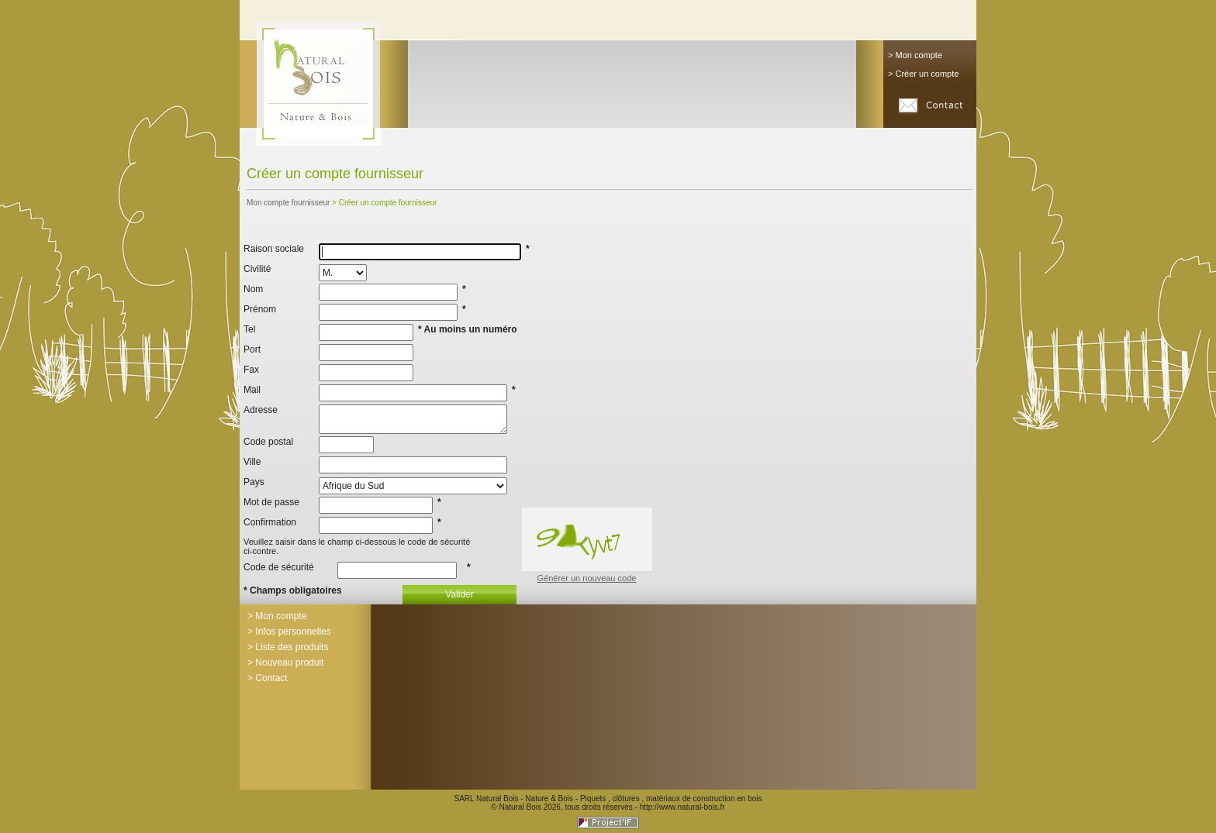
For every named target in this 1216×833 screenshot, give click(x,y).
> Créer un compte (923, 73)
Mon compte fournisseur (288, 202)
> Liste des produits (287, 647)
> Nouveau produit (285, 662)
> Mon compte (915, 55)
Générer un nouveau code (587, 578)
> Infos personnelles (289, 631)
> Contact (267, 678)
